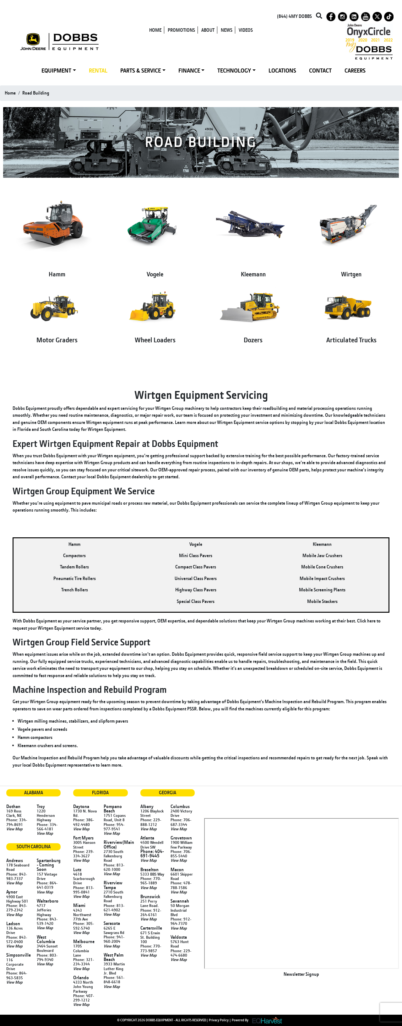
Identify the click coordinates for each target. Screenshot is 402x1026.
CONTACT (320, 70)
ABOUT (208, 30)
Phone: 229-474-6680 (181, 953)
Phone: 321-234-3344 (83, 961)
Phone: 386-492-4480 (83, 822)
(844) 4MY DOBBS (294, 16)
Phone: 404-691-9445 (152, 853)
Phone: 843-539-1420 (47, 921)
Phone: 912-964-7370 (181, 921)
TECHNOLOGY (234, 70)
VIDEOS (246, 30)
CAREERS (355, 70)
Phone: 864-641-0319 (47, 885)
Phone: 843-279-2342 (16, 907)
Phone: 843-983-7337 (16, 876)
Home (10, 93)
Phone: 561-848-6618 (114, 979)
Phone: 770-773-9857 (150, 948)
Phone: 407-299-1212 (83, 997)
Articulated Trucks (351, 339)
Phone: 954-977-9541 (114, 826)
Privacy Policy (219, 1020)
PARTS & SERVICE (140, 70)
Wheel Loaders (155, 339)
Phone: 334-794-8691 (16, 822)
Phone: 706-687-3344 (181, 822)
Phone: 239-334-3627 (83, 853)
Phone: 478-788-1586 (181, 885)
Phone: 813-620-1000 (114, 867)
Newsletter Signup (301, 974)
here (371, 621)
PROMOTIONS (181, 30)
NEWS (226, 30)
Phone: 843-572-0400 (16, 939)
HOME (155, 30)
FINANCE (189, 70)
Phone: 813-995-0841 (83, 889)
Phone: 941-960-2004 (114, 939)
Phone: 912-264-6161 (150, 912)
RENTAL (98, 70)
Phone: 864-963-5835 (16, 975)
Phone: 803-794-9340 (47, 957)
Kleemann (253, 274)
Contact (68, 477)
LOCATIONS (282, 70)
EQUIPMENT (56, 70)
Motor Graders (57, 339)
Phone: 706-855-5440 (181, 853)
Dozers (253, 339)
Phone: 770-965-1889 (150, 880)
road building (35, 93)
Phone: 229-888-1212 (150, 822)
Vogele (155, 274)
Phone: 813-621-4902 (114, 907)
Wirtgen (351, 274)
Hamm (57, 274)
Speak (372, 758)
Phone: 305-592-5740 (83, 925)
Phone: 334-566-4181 (47, 826)
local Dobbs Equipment (346, 422)
